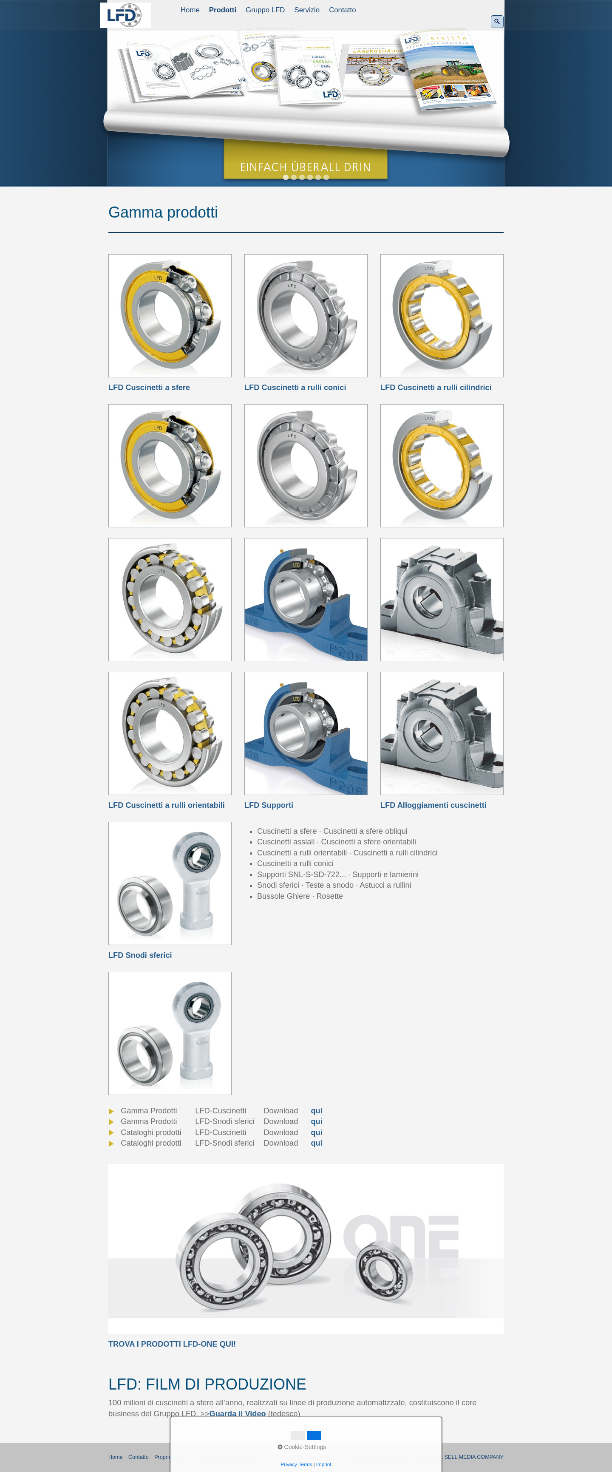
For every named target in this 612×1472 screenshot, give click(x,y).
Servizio (307, 10)
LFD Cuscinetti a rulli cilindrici (436, 387)
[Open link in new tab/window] (306, 1249)
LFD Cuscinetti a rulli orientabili (166, 805)
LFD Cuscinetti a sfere (149, 387)
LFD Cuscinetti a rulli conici (295, 387)
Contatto (342, 10)
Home (190, 10)
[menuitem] (190, 10)
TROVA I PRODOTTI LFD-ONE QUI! (172, 1344)
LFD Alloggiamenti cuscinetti (433, 805)
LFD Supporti (268, 805)
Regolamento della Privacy (232, 1457)
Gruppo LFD (265, 10)
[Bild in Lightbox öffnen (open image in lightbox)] (170, 465)
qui (316, 1111)
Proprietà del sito (174, 1457)
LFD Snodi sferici (140, 955)
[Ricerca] (497, 22)
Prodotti (222, 10)
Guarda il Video (238, 1414)
